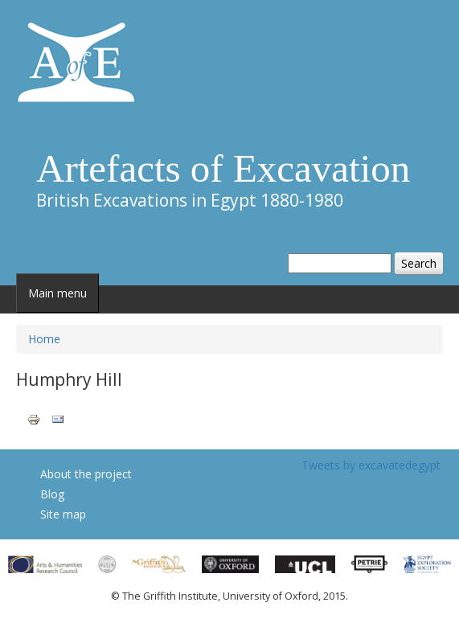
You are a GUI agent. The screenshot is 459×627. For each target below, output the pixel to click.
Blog (52, 494)
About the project (86, 474)
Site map (63, 514)
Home (44, 338)
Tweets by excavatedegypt (371, 465)
